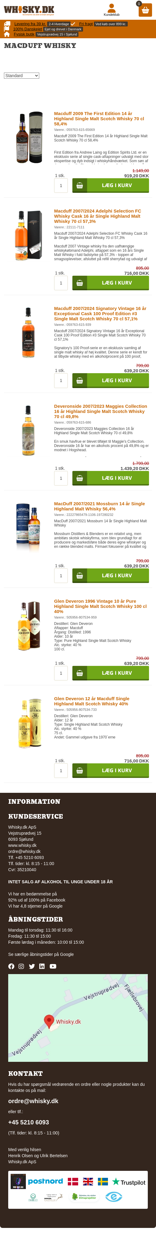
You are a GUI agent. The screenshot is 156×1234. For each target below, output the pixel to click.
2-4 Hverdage (59, 24)
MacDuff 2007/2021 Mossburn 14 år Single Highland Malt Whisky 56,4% (99, 506)
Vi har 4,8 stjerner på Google (35, 906)
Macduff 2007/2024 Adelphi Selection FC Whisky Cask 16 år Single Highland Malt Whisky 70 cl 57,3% (97, 216)
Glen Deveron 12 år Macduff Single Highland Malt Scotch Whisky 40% (92, 701)
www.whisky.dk (22, 845)
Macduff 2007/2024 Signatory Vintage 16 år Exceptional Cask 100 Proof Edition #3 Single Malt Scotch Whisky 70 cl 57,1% (100, 313)
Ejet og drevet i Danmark (63, 29)
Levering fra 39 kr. (30, 24)
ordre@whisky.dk (24, 851)
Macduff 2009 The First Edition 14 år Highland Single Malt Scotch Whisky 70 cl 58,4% (99, 118)
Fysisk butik (24, 34)
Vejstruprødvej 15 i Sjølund (57, 34)
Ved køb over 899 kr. (110, 24)
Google (67, 954)
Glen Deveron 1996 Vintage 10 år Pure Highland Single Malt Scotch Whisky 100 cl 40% (100, 606)
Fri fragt (86, 24)
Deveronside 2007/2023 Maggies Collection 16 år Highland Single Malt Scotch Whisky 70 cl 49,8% (100, 411)
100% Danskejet (27, 29)
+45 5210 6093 (28, 1122)
